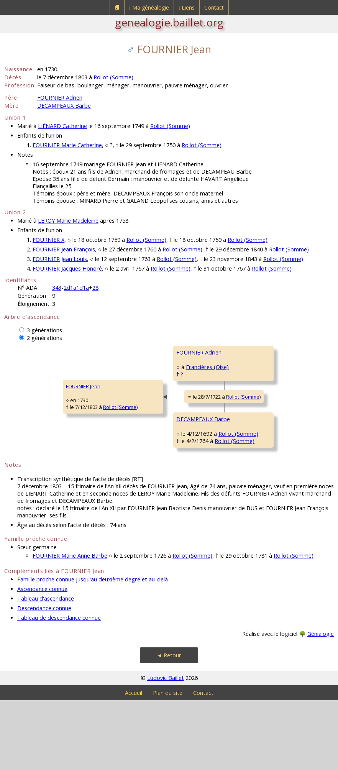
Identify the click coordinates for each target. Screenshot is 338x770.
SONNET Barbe (249, 490)
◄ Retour (169, 725)
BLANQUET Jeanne (253, 398)
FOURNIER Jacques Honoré (67, 268)
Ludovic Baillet (165, 747)
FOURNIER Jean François (64, 249)
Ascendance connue (42, 658)
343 (56, 287)
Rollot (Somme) (113, 77)
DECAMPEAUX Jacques (257, 444)
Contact (214, 7)
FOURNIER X (48, 239)
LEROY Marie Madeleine (68, 220)
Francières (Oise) (148, 389)
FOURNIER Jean (26, 421)
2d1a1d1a (76, 287)
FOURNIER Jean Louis (60, 259)
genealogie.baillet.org (169, 22)
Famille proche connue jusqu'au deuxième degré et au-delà (92, 649)
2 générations (44, 337)
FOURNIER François (254, 352)
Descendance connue (44, 677)
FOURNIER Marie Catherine (67, 145)
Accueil (133, 762)
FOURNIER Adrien (59, 97)
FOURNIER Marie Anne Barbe (70, 625)
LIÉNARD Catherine (62, 126)
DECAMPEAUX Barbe (64, 105)
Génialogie (320, 703)
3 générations (44, 330)
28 (95, 287)
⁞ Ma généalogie (149, 7)
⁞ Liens (187, 7)
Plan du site (167, 762)
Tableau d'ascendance (45, 668)
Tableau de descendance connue (59, 687)
